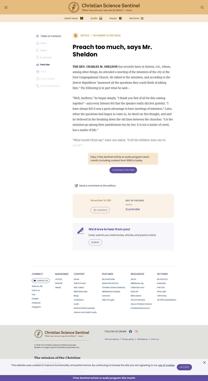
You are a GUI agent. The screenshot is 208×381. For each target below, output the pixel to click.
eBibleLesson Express (111, 285)
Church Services (138, 294)
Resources (137, 267)
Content (79, 267)
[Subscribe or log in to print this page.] (41, 71)
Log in (190, 7)
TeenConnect (80, 277)
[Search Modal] (202, 7)
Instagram (36, 301)
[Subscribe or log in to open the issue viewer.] (46, 78)
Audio (76, 298)
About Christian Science (141, 298)
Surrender (131, 204)
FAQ (33, 288)
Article (81, 35)
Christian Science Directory (113, 281)
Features (107, 267)
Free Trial (161, 281)
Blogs (76, 289)
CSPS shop (161, 289)
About (133, 273)
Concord (106, 289)
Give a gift (161, 285)
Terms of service (112, 333)
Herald (58, 281)
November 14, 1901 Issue (103, 35)
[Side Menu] (5, 7)
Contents (96, 204)
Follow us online (115, 325)
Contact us (41, 274)
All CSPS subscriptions (166, 294)
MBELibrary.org (137, 277)
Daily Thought (108, 294)
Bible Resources (80, 285)
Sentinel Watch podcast (84, 302)
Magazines (61, 267)
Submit (91, 236)
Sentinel (58, 277)
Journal (58, 273)
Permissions (142, 333)
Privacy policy (128, 333)
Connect (37, 267)
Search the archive (110, 277)
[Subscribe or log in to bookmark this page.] (44, 57)
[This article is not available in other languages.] (48, 85)
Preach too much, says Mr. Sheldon (108, 50)
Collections (79, 294)
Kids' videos (79, 281)
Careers (35, 292)
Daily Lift (134, 285)
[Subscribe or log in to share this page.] (42, 50)
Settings (162, 267)
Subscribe (161, 277)
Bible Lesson (136, 289)
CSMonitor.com (137, 281)
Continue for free (121, 164)
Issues (76, 273)
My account (162, 273)
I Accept (185, 367)
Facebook (36, 296)
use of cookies (166, 366)
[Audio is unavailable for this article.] (42, 43)
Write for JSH (37, 280)
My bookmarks (108, 273)
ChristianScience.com (140, 302)
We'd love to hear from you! (105, 223)
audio (85, 306)
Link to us (36, 284)
